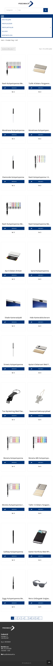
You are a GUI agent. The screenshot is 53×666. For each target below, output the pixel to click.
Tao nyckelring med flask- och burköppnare (13, 411)
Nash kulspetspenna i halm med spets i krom (40, 177)
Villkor (5, 31)
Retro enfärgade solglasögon (40, 598)
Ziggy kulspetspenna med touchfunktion (13, 598)
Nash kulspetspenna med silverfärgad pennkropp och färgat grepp (13, 83)
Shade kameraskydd (13, 318)
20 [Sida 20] (30, 618)
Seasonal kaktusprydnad (39, 411)
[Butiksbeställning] (8, 49)
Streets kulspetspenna (13, 364)
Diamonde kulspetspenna (13, 177)
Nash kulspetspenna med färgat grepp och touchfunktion (40, 224)
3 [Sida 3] (19, 618)
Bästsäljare (6, 20)
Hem (2, 40)
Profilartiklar (26, 27)
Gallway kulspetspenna (13, 552)
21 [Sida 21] (34, 618)
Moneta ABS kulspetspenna (40, 458)
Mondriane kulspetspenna (13, 130)
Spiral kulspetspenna (40, 271)
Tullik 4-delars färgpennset (40, 83)
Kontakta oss (7, 35)
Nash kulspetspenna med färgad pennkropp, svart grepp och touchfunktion (13, 224)
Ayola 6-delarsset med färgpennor (40, 364)
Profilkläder (7, 23)
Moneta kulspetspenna (13, 458)
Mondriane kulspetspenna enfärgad (40, 130)
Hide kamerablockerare (40, 318)
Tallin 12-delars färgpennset (40, 505)
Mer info (14, 87)
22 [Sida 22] (37, 618)
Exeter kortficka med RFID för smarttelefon (40, 552)
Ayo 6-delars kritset (13, 271)
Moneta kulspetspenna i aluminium (13, 505)
